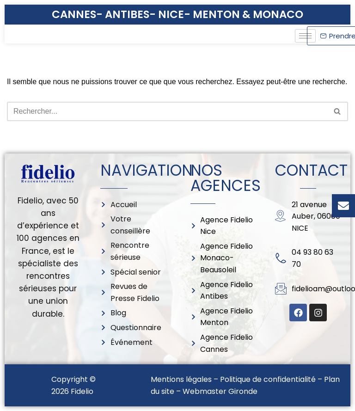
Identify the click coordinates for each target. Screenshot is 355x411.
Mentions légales (181, 379)
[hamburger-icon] (305, 36)
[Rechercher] (167, 111)
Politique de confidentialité (268, 379)
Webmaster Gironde (220, 391)
